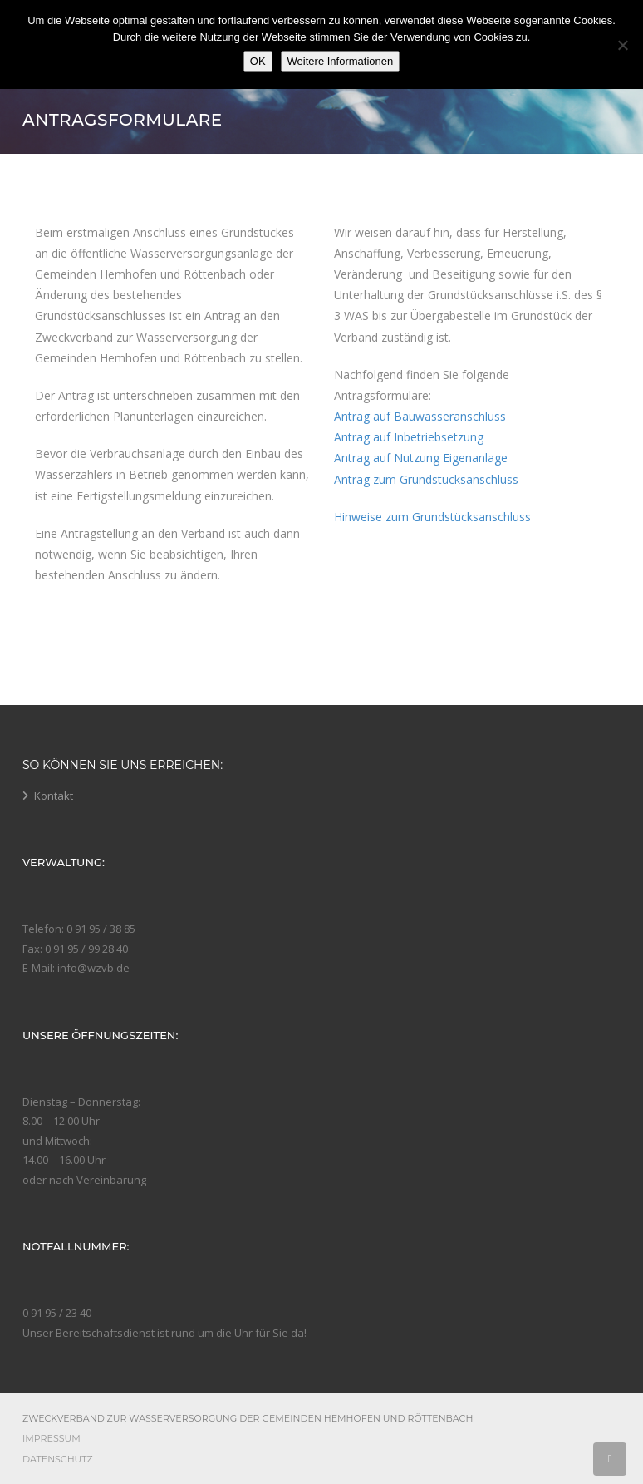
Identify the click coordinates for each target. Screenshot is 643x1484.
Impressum (51, 1438)
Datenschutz (57, 1459)
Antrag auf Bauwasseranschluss (420, 416)
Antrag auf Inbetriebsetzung (408, 437)
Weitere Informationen (340, 61)
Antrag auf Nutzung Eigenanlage (421, 458)
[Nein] (622, 45)
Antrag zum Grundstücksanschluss (426, 479)
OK (258, 61)
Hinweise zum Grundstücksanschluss (432, 517)
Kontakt (53, 795)
